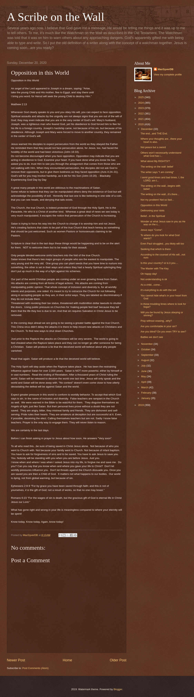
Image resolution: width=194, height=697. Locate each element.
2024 (141, 102)
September (147, 354)
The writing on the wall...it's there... (160, 194)
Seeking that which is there (156, 249)
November (147, 343)
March (145, 387)
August (145, 360)
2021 (141, 119)
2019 (141, 405)
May (144, 376)
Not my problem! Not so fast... (157, 199)
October (146, 349)
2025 (141, 97)
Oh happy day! (149, 273)
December (147, 129)
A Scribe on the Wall (55, 16)
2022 (141, 113)
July (143, 365)
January (146, 398)
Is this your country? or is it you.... (159, 263)
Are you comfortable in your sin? (159, 326)
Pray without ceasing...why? (156, 320)
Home (67, 660)
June (144, 371)
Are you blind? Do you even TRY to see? (163, 331)
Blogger (118, 689)
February (146, 392)
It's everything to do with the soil (158, 290)
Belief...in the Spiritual (153, 216)
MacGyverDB (165, 69)
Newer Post (16, 660)
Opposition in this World (154, 205)
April (144, 381)
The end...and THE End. (154, 133)
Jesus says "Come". (152, 229)
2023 (141, 108)
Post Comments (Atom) (35, 668)
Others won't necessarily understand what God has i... (161, 154)
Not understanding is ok (154, 279)
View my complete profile (168, 74)
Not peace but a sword (153, 147)
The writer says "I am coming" (157, 172)
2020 (141, 124)
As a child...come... (151, 284)
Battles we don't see (152, 337)
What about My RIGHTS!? (155, 161)
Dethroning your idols (152, 210)
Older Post (118, 660)
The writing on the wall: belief (157, 166)
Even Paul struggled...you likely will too (162, 243)
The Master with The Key (155, 268)
